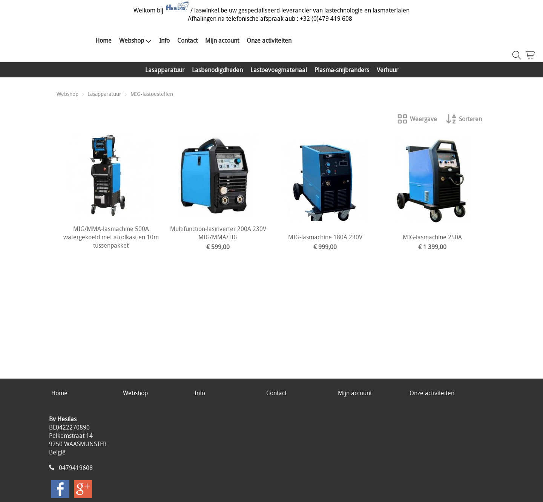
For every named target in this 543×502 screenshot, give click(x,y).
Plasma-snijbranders (341, 70)
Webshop (135, 40)
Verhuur (387, 70)
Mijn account (222, 40)
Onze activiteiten (269, 40)
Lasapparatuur (164, 70)
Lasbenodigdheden (217, 70)
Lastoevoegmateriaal (278, 70)
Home (103, 40)
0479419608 (76, 468)
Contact (187, 40)
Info (164, 40)
